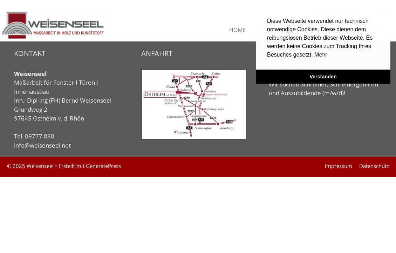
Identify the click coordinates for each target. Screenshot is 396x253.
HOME (237, 30)
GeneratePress (103, 165)
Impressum (338, 165)
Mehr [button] (320, 55)
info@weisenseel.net (42, 145)
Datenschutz (374, 165)
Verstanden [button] (323, 76)
